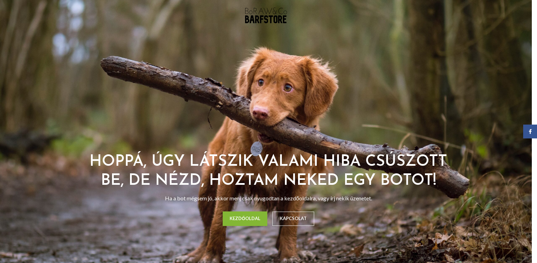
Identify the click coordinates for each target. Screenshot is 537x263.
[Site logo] (266, 15)
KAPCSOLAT (293, 218)
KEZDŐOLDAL (245, 218)
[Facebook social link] (530, 131)
